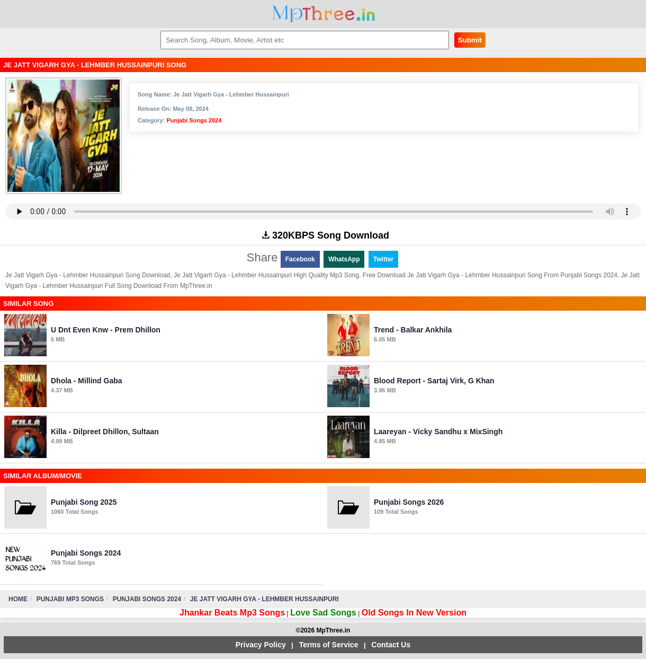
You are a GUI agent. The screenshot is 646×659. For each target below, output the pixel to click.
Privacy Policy (261, 644)
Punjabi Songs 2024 (193, 120)
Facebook (300, 259)
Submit (470, 40)
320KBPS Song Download (325, 235)
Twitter (383, 259)
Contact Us (390, 644)
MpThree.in (323, 14)
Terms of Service (328, 644)
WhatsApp (344, 259)
